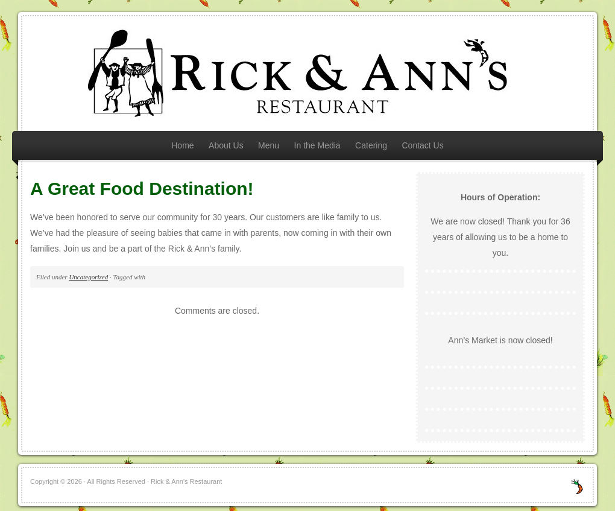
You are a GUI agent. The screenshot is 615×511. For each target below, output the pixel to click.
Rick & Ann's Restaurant (307, 73)
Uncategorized (88, 277)
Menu (268, 145)
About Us (226, 145)
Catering (371, 145)
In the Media (317, 145)
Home (182, 145)
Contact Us (422, 145)
